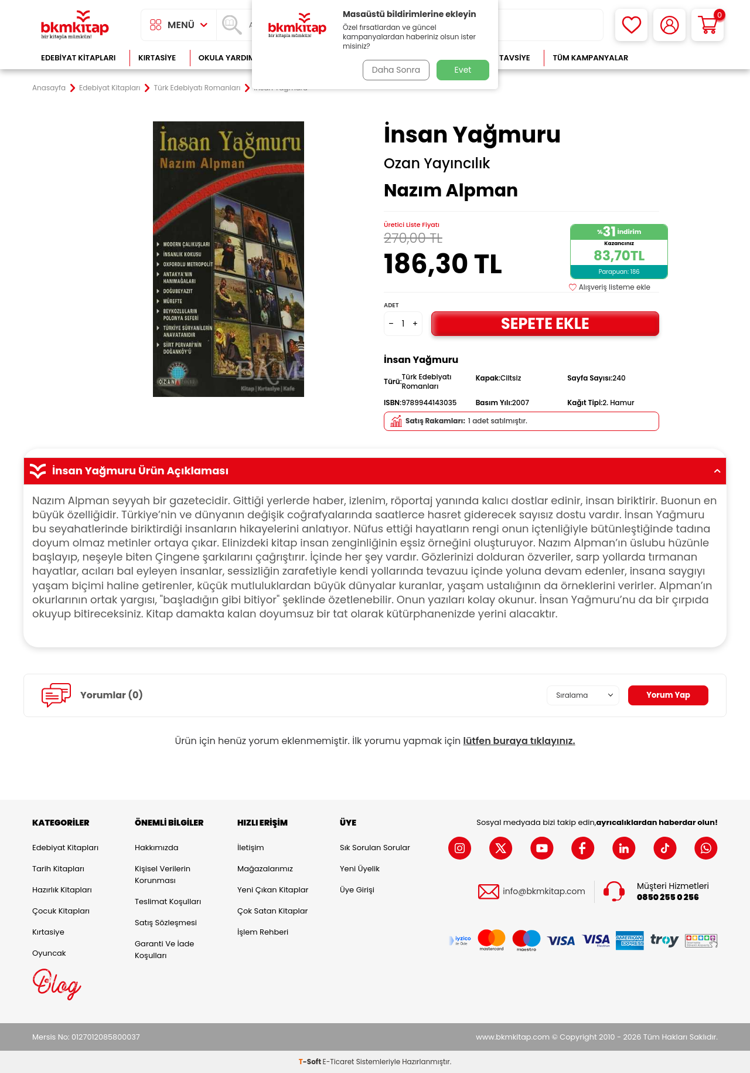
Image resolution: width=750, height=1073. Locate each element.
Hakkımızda (156, 847)
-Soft (311, 1062)
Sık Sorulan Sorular (375, 847)
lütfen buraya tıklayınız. (519, 741)
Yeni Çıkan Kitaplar (272, 889)
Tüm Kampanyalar (590, 58)
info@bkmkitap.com (544, 891)
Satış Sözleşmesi (166, 922)
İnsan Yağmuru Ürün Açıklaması (375, 470)
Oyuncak (49, 953)
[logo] (75, 25)
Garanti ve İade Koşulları (164, 949)
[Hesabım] (669, 25)
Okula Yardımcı (231, 58)
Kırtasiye (157, 58)
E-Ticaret (338, 1062)
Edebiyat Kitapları (78, 58)
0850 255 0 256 (668, 897)
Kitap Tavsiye (503, 58)
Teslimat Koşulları (168, 901)
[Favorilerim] (631, 25)
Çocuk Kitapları (61, 910)
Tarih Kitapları (58, 868)
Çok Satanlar (680, 58)
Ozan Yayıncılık (437, 163)
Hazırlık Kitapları (62, 889)
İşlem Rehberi (262, 932)
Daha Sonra (394, 70)
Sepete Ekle (545, 323)
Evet (463, 70)
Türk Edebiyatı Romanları (197, 88)
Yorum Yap (666, 695)
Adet (391, 305)
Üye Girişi (357, 889)
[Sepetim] (707, 25)
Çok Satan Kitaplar (272, 910)
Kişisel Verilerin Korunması (162, 874)
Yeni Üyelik (360, 868)
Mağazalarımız (265, 868)
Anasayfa (49, 88)
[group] (228, 259)
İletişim (250, 847)
